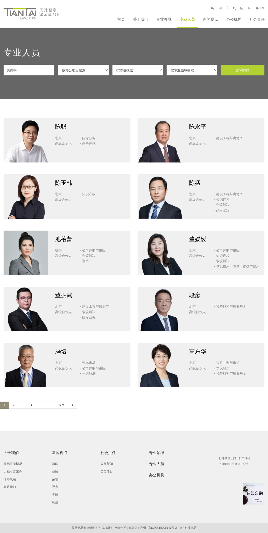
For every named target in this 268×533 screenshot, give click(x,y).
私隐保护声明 (137, 527)
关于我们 (140, 19)
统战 (55, 502)
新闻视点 (210, 19)
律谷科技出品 (187, 527)
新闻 (55, 464)
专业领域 (164, 19)
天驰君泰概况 (13, 464)
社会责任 (257, 19)
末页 (61, 405)
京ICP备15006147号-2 (162, 527)
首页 (121, 19)
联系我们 (10, 487)
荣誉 (55, 479)
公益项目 (106, 471)
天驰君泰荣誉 (13, 471)
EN (260, 8)
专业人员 (187, 19)
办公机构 (233, 19)
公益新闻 (106, 464)
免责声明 (120, 527)
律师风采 (10, 479)
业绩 (55, 471)
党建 (55, 494)
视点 (55, 487)
